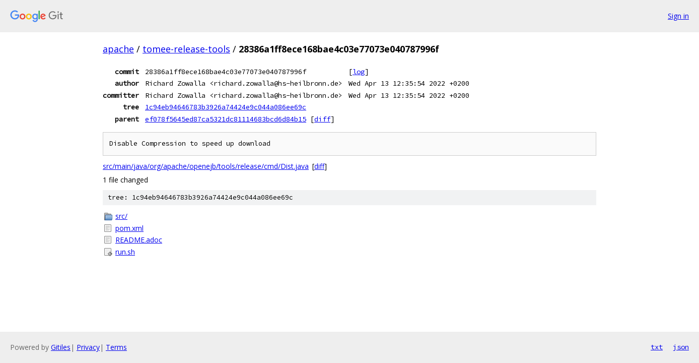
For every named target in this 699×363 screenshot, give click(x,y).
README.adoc (138, 240)
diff (322, 119)
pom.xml (129, 228)
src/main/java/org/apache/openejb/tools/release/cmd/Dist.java (206, 166)
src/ (121, 216)
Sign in (678, 16)
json (681, 346)
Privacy (88, 347)
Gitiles (61, 347)
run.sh (125, 252)
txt (657, 346)
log (359, 71)
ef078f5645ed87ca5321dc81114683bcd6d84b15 (225, 119)
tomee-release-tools (186, 49)
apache (118, 49)
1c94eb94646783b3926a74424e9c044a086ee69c (225, 106)
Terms (116, 347)
